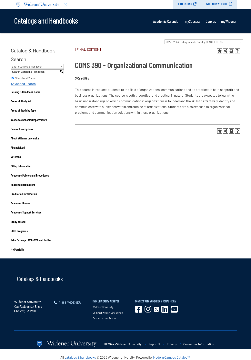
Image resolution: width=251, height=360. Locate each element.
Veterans (16, 156)
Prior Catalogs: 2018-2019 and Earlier (31, 240)
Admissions (185, 4)
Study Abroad (18, 222)
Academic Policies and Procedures (30, 175)
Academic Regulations (23, 184)
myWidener (228, 21)
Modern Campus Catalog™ (171, 357)
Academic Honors (20, 203)
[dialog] (239, 348)
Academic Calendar (166, 21)
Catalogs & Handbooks (40, 278)
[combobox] (204, 41)
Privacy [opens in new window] (172, 344)
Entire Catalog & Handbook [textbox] (27, 66)
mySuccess (192, 21)
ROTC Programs (19, 231)
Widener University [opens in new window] (103, 307)
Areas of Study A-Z (21, 101)
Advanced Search (23, 84)
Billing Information (21, 166)
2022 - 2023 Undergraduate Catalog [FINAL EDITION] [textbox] (195, 42)
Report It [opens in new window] (154, 344)
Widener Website (217, 4)
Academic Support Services (26, 212)
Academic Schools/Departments (29, 120)
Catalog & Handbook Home (25, 92)
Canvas (211, 21)
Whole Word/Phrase (25, 78)
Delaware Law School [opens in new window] (104, 318)
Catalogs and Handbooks (46, 20)
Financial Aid (18, 147)
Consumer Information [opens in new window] (198, 344)
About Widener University (25, 138)
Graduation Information (24, 194)
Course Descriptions (22, 129)
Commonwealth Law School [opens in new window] (108, 312)
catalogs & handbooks (80, 357)
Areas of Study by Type (23, 110)
